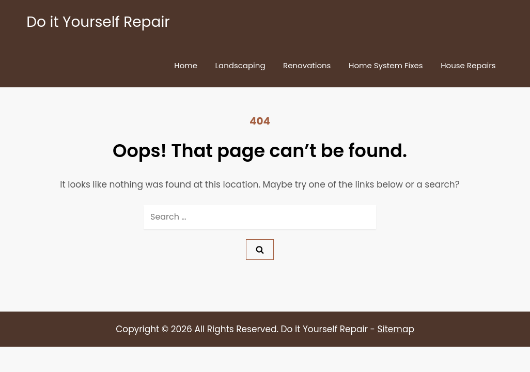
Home (185, 65)
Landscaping (240, 65)
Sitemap (395, 329)
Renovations (307, 65)
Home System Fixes (386, 65)
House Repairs (468, 65)
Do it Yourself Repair (98, 22)
